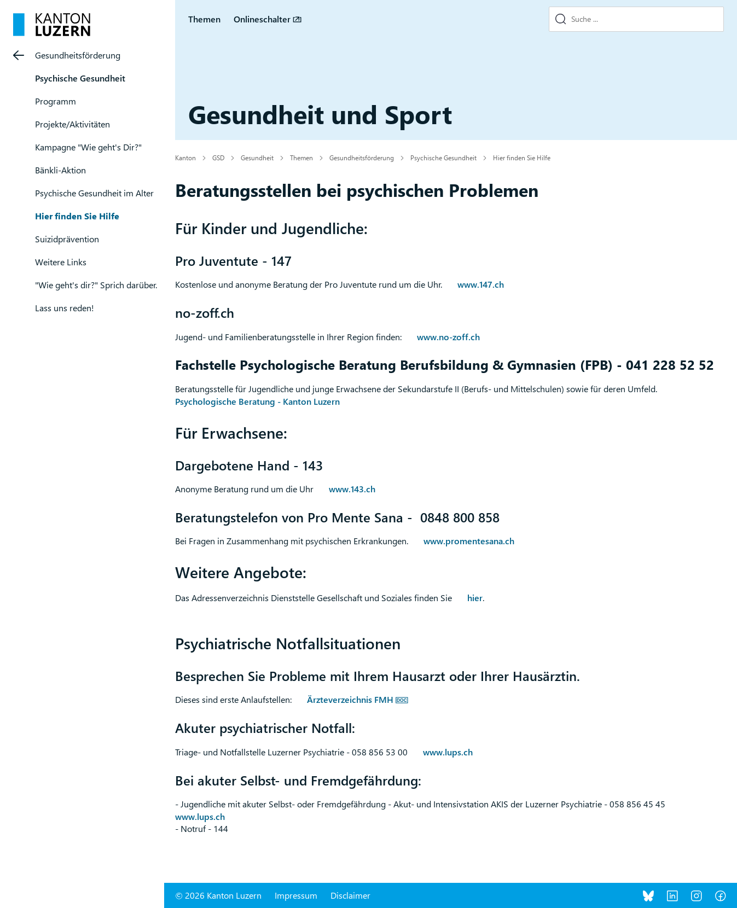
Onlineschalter (262, 19)
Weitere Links (60, 261)
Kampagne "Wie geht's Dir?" (88, 147)
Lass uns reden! (64, 307)
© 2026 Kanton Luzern (218, 895)
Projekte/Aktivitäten (72, 124)
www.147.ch (480, 284)
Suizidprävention (67, 239)
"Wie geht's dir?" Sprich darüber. (96, 284)
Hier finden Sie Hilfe (77, 216)
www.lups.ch (448, 752)
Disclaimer (350, 895)
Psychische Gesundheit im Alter (94, 193)
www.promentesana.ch (468, 540)
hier (475, 597)
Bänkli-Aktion (60, 170)
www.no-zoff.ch (448, 336)
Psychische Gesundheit (80, 78)
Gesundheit (257, 157)
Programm (55, 101)
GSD (218, 157)
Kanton (185, 157)
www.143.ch (352, 488)
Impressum (296, 895)
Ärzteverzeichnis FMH (350, 699)
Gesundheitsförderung (77, 55)
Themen (204, 19)
